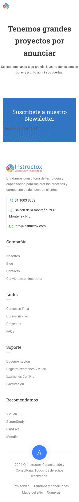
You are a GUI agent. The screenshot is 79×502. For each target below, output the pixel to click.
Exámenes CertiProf (21, 377)
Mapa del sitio (32, 492)
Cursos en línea (17, 309)
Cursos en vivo (17, 316)
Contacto (13, 271)
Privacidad (21, 486)
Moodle (11, 437)
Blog (9, 264)
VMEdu (11, 414)
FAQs (10, 331)
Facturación (15, 384)
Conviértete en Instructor (24, 279)
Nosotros (13, 256)
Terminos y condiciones (51, 486)
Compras (53, 492)
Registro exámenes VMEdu (26, 369)
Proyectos (13, 324)
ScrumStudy (15, 422)
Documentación (18, 361)
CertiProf (12, 429)
